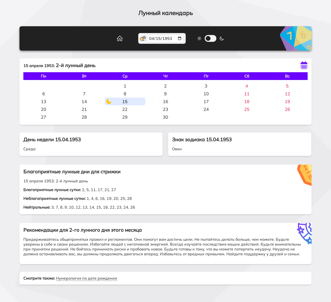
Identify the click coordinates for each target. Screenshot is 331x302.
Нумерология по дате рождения (86, 278)
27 (43, 117)
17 (206, 101)
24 (206, 109)
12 (287, 94)
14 (84, 101)
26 (287, 109)
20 (43, 109)
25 (246, 109)
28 (84, 117)
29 (125, 117)
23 (165, 109)
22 (125, 109)
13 (43, 101)
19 (287, 101)
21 (84, 109)
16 (165, 101)
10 (206, 94)
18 (246, 101)
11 (246, 94)
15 (125, 101)
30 (165, 117)
